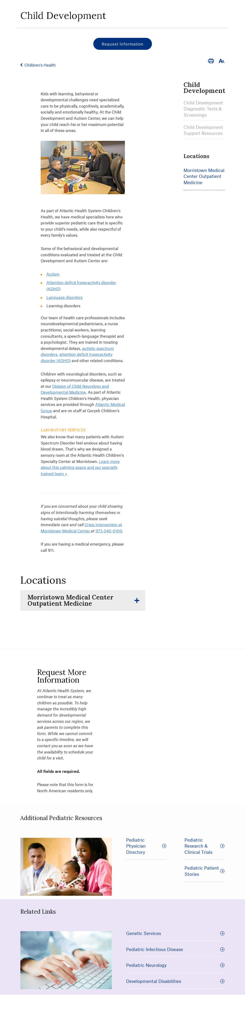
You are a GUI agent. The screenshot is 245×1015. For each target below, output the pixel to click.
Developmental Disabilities (175, 981)
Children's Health (40, 65)
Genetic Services (175, 933)
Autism (53, 274)
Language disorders (64, 297)
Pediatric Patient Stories (204, 871)
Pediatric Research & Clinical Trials (204, 846)
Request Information (123, 43)
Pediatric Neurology (175, 965)
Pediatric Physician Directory (146, 846)
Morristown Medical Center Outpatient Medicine (204, 176)
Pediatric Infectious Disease (175, 949)
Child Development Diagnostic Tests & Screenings (203, 109)
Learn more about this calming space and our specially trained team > (80, 467)
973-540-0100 (108, 530)
